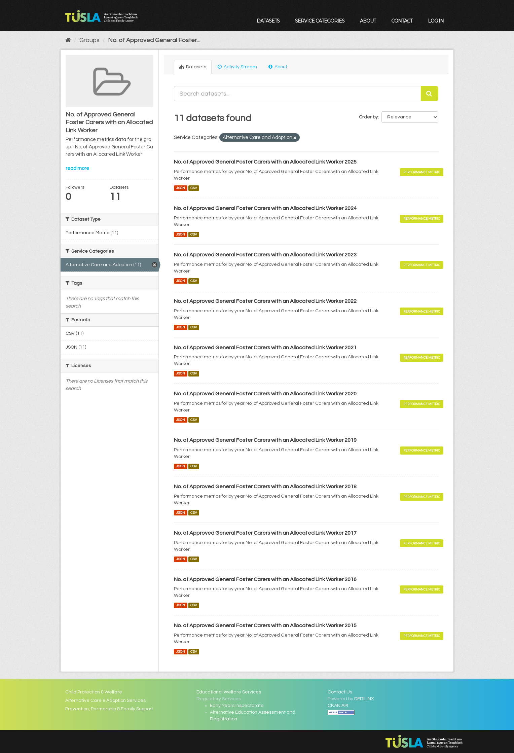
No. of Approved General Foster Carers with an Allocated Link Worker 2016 (265, 579)
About (368, 21)
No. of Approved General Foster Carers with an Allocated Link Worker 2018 (265, 486)
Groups (89, 40)
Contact (401, 21)
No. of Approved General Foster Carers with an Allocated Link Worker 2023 (265, 254)
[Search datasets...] (297, 93)
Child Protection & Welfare (93, 692)
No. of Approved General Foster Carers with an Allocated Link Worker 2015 (265, 625)
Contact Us (340, 692)
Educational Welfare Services (228, 692)
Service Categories (319, 21)
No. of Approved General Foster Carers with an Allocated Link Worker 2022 (265, 301)
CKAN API (338, 705)
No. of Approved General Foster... (153, 40)
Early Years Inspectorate (237, 705)
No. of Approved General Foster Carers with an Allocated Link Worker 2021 (265, 347)
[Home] (68, 40)
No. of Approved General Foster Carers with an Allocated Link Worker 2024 (265, 208)
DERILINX (364, 698)
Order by (368, 117)
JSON (180, 188)
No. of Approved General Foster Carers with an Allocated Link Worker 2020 (265, 393)
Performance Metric (421, 172)
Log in (436, 21)
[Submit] (429, 93)
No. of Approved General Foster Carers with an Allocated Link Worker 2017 (265, 533)
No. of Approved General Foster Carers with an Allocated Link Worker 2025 (265, 162)
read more (77, 168)
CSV (193, 188)
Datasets (268, 21)
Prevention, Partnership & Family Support (109, 709)
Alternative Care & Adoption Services (105, 700)
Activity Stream (237, 66)
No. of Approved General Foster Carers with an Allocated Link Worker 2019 (265, 440)
